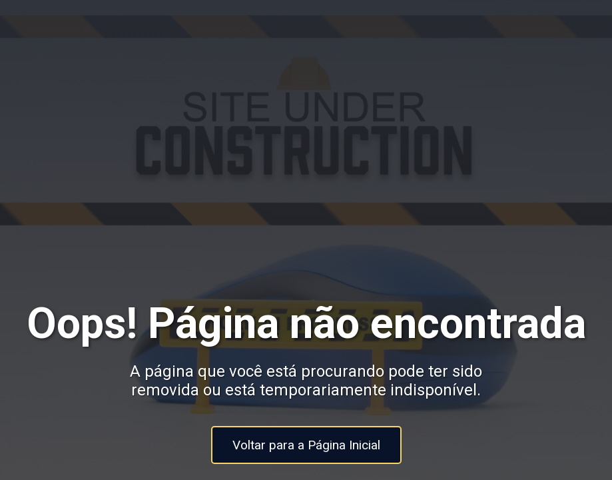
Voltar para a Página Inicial (306, 445)
